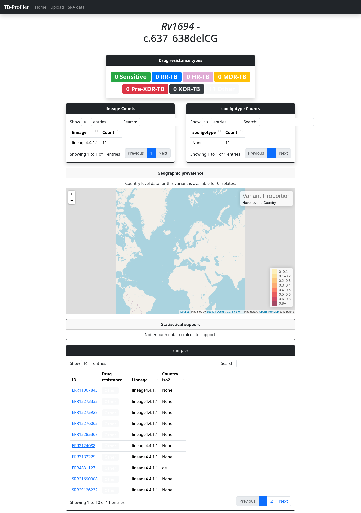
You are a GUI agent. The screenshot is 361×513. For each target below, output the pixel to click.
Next (283, 495)
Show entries (88, 122)
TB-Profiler (16, 7)
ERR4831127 (83, 462)
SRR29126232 (85, 484)
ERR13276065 (85, 417)
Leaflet (184, 311)
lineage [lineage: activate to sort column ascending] (79, 132)
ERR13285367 (85, 428)
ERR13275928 (85, 406)
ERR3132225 (83, 450)
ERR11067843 (85, 384)
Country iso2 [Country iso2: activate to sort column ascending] (185, 374)
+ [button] (71, 194)
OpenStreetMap (269, 311)
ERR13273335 (85, 395)
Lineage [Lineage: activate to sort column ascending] (151, 374)
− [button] (71, 201)
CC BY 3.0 (233, 311)
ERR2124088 (83, 439)
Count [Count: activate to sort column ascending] (108, 132)
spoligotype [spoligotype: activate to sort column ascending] (204, 132)
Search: (158, 122)
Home (40, 7)
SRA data (76, 7)
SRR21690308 (85, 473)
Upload (57, 7)
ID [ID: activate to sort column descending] (74, 374)
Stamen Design (215, 311)
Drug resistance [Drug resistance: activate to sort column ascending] (117, 374)
